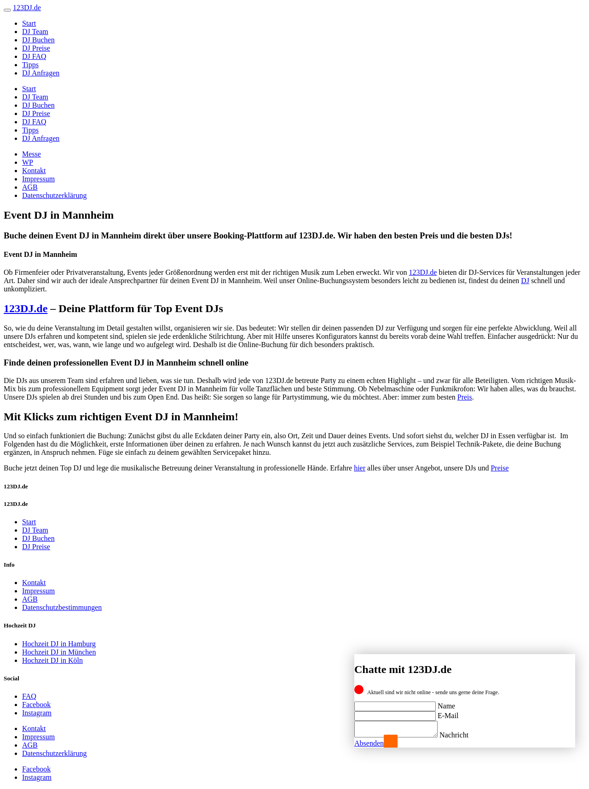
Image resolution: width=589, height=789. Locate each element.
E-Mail (448, 713)
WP (27, 162)
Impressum (38, 179)
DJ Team (35, 31)
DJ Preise (36, 48)
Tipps (30, 65)
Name (446, 703)
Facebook (36, 704)
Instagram (37, 713)
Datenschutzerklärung (54, 195)
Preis (464, 397)
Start (29, 23)
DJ (525, 280)
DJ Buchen (38, 40)
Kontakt (34, 170)
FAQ (29, 696)
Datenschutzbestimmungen (62, 607)
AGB (30, 187)
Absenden (369, 743)
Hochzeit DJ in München (59, 652)
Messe (31, 154)
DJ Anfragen (40, 73)
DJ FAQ (34, 56)
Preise (499, 468)
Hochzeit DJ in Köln (52, 660)
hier (359, 468)
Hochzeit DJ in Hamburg (59, 644)
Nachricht (463, 735)
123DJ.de (423, 272)
